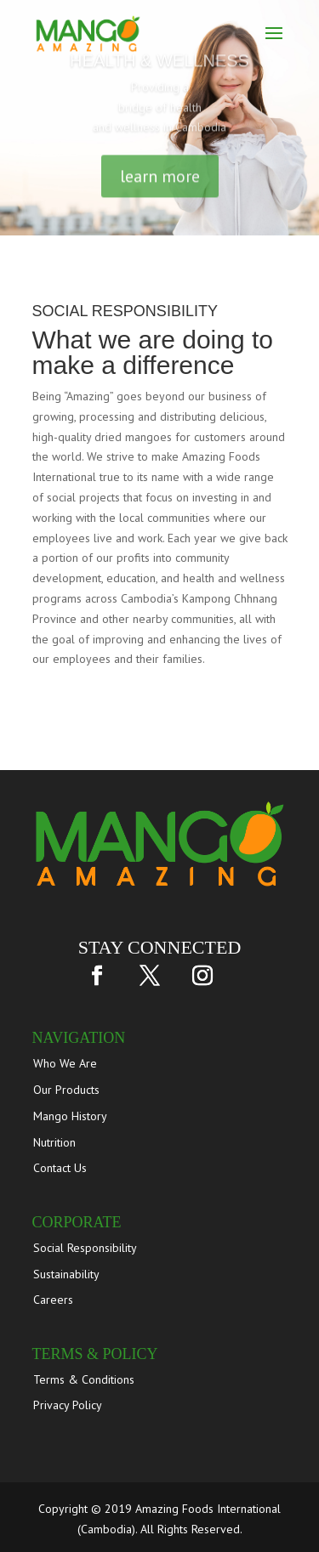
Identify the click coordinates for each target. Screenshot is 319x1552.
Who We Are (65, 1063)
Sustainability (66, 1274)
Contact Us (60, 1167)
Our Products (66, 1089)
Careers (53, 1299)
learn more (160, 182)
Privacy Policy (67, 1405)
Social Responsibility (85, 1247)
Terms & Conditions (83, 1379)
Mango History (70, 1116)
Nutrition (54, 1142)
